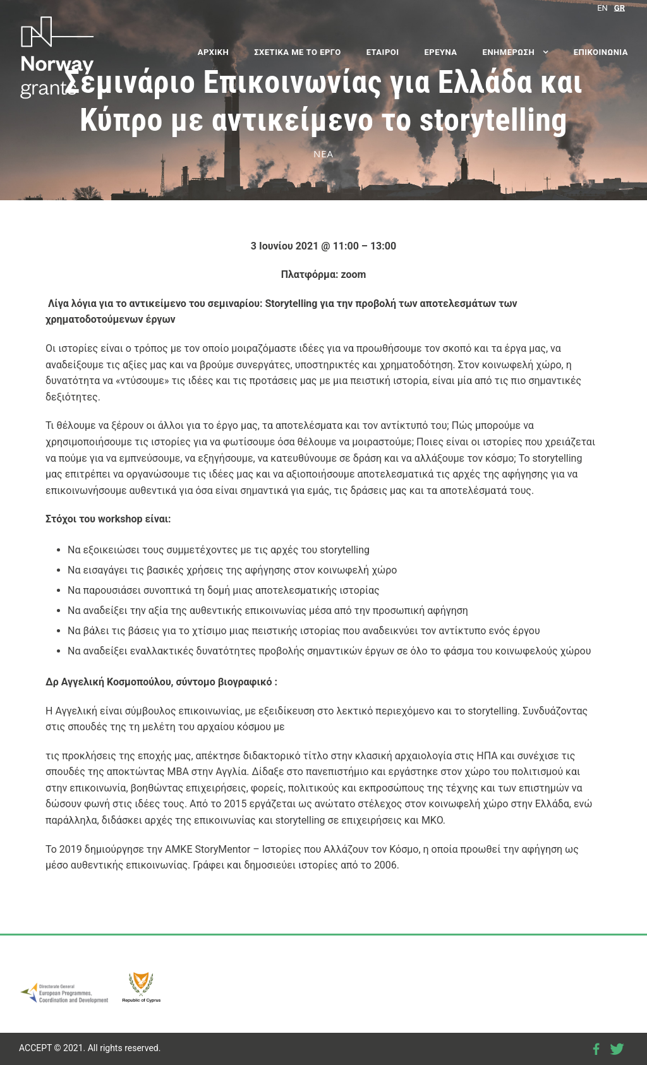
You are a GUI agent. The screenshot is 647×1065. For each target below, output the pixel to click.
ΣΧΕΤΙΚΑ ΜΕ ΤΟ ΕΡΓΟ (297, 52)
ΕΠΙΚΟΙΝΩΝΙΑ (601, 52)
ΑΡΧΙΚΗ (213, 52)
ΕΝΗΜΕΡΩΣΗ (509, 52)
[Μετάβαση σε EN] (602, 7)
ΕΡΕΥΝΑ (441, 52)
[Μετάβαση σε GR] (619, 7)
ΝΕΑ (323, 153)
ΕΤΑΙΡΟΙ (382, 52)
